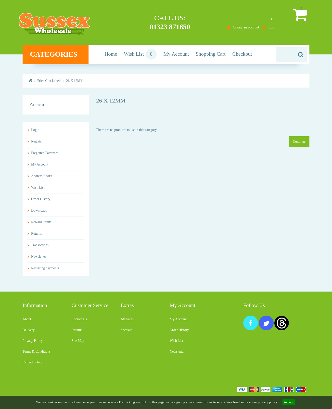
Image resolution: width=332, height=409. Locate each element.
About (27, 321)
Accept (289, 402)
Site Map (78, 343)
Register (37, 143)
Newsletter (38, 258)
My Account (39, 166)
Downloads (39, 212)
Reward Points (41, 224)
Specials (126, 332)
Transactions (40, 247)
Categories (57, 56)
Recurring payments (45, 270)
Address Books (41, 178)
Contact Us (79, 321)
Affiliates (127, 321)
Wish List (37, 189)
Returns (36, 235)
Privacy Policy (33, 343)
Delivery (29, 332)
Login (35, 132)
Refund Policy (32, 364)
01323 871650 (169, 26)
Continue (299, 143)
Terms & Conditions (37, 353)
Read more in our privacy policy (255, 402)
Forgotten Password (44, 155)
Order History (40, 201)
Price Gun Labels (49, 83)
